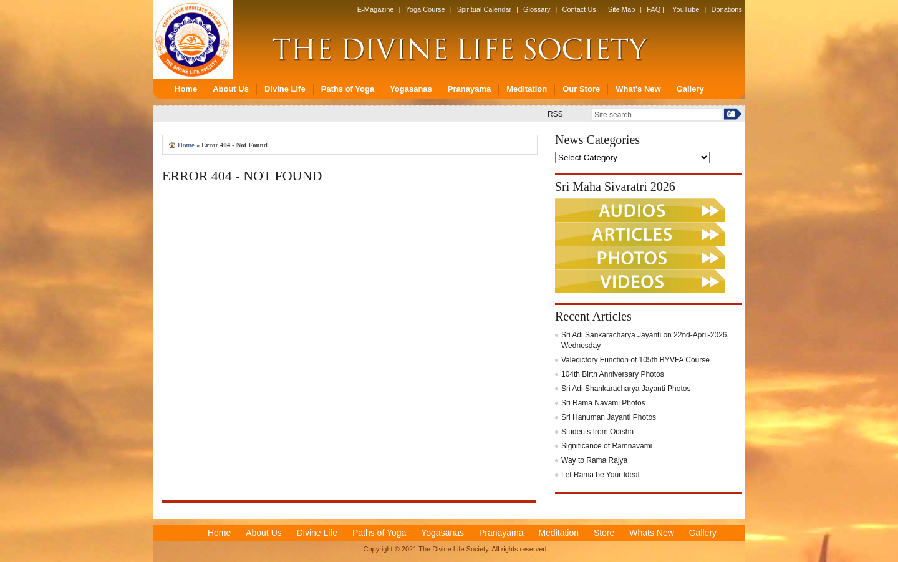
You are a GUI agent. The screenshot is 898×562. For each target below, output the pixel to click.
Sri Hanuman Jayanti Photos (608, 417)
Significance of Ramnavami (606, 446)
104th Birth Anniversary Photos (612, 374)
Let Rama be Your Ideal (600, 474)
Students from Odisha (597, 431)
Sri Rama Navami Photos (603, 403)
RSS (555, 114)
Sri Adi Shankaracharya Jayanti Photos (625, 388)
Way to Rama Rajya (594, 460)
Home (186, 144)
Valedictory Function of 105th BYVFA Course (635, 360)
